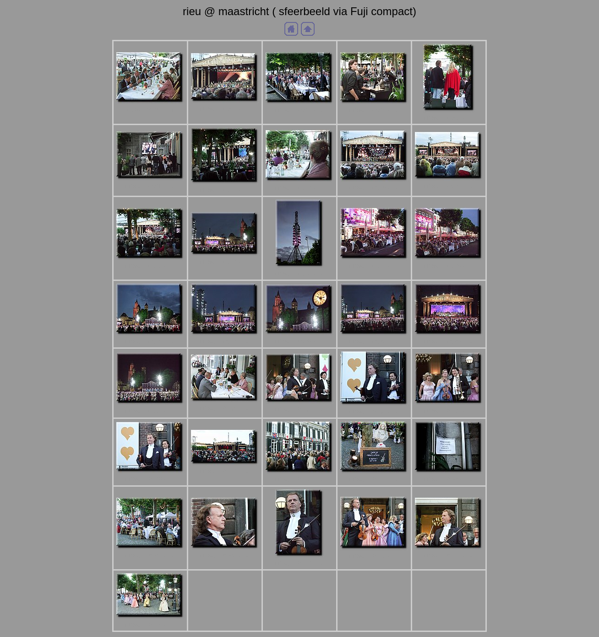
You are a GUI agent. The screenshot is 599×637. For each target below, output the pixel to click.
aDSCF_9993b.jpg (374, 556)
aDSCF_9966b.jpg (225, 408)
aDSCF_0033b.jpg (374, 341)
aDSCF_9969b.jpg (449, 410)
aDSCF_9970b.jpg (150, 479)
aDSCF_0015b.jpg (374, 187)
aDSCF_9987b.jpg (150, 555)
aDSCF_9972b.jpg (225, 471)
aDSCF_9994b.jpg (449, 555)
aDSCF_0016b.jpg (449, 186)
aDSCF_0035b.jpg (449, 341)
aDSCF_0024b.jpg (374, 266)
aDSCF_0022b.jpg (225, 261)
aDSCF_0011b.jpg (225, 190)
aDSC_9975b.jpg (150, 109)
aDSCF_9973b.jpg (299, 479)
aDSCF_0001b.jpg (225, 108)
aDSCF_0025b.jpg (449, 266)
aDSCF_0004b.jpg (299, 110)
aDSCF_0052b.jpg (150, 410)
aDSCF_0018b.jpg (150, 266)
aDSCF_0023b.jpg (299, 273)
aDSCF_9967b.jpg (299, 409)
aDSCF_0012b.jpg (299, 188)
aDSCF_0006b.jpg (374, 110)
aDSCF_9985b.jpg (449, 479)
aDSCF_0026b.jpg (150, 341)
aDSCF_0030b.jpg (299, 341)
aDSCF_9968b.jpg (374, 411)
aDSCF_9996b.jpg (150, 624)
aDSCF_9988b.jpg (225, 555)
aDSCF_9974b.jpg (374, 479)
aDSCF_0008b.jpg (449, 118)
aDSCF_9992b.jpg (299, 563)
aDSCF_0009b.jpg (150, 186)
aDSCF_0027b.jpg (225, 341)
